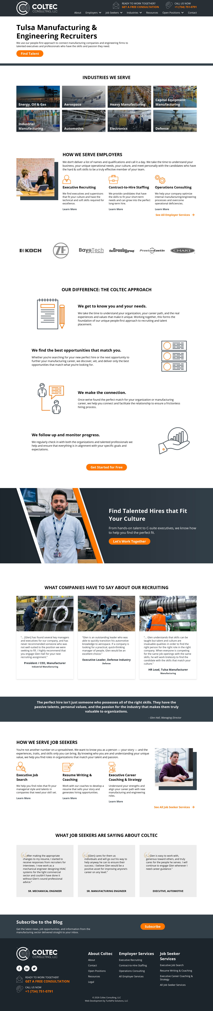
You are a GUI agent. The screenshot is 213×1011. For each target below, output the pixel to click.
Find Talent (30, 53)
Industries (132, 12)
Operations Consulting (132, 971)
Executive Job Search (172, 965)
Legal (91, 981)
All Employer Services (131, 976)
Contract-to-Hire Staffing (133, 965)
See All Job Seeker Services (172, 807)
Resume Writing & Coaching (176, 970)
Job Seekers (112, 12)
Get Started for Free (107, 467)
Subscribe (153, 926)
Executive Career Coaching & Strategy (176, 977)
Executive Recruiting (130, 960)
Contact (192, 12)
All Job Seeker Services (173, 984)
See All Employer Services (173, 215)
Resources (152, 12)
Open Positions (171, 12)
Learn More (70, 209)
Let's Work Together (129, 541)
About (77, 12)
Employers (92, 12)
